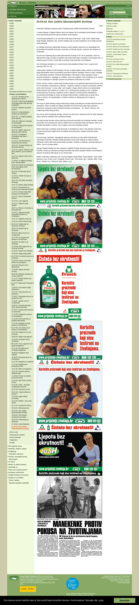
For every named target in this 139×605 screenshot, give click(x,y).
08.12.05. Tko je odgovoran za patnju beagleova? (22, 345)
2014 (12, 55)
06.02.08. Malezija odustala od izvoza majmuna (22, 275)
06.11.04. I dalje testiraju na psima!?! (21, 393)
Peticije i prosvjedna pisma (18, 457)
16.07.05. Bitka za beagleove (22, 369)
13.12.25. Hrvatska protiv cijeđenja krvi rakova (20, 98)
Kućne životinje (93, 2)
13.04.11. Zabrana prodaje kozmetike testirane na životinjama (21, 214)
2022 (12, 34)
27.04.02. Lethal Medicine (20, 424)
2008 (12, 70)
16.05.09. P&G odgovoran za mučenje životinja (22, 247)
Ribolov (86, 2)
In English (128, 5)
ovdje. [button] (101, 600)
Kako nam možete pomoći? (18, 470)
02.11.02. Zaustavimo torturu (21, 405)
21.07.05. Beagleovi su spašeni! (23, 362)
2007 (12, 73)
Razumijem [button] (124, 600)
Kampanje (111, 2)
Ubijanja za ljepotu (112, 23)
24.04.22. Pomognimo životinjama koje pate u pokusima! (19, 136)
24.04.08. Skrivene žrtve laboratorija (20, 266)
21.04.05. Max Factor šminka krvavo (22, 381)
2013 (12, 57)
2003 (12, 84)
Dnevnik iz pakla (111, 26)
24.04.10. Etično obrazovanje (22, 221)
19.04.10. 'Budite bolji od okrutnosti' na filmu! (20, 225)
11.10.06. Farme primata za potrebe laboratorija (21, 320)
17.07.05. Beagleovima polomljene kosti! (19, 365)
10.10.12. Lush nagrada (20, 201)
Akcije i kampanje (15, 21)
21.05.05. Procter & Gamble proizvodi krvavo (21, 377)
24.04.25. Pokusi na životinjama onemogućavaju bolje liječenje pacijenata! (22, 103)
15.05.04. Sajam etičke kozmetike (116, 52)
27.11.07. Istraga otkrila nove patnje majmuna (22, 279)
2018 (12, 44)
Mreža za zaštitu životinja (17, 464)
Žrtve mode (14, 432)
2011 (12, 63)
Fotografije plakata (112, 31)
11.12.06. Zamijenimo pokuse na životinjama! (22, 315)
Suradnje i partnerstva (16, 472)
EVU (31, 582)
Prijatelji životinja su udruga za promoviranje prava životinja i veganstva (119, 8)
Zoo (80, 2)
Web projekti (13, 459)
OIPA (21, 584)
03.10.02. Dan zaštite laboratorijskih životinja (19, 411)
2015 (12, 52)
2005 (12, 78)
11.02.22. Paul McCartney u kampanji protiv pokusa (21, 142)
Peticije (106, 2)
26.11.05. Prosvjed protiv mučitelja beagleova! (20, 349)
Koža (68, 2)
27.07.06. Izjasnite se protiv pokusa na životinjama (21, 324)
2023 (12, 31)
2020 (12, 39)
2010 (12, 65)
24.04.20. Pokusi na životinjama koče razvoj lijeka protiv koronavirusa (22, 167)
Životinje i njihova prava (18, 9)
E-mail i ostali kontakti (124, 582)
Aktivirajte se (13, 467)
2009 (12, 68)
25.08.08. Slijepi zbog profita (21, 253)
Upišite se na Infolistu (16, 478)
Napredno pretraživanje (122, 14)
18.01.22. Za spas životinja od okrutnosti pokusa (22, 146)
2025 (12, 26)
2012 (12, 60)
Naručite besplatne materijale (19, 483)
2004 (12, 81)
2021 (12, 36)
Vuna (72, 2)
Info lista (122, 2)
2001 (12, 89)
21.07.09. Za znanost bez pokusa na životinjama (20, 238)
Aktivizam (13, 16)
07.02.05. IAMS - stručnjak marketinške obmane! (21, 386)
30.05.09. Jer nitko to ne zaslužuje (20, 243)
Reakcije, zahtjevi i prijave (18, 449)
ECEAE (49, 582)
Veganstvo (53, 2)
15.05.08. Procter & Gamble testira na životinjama (21, 261)
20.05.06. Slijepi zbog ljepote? (22, 337)
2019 (12, 42)
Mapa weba (112, 14)
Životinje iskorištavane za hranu (21, 92)
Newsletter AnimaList (16, 454)
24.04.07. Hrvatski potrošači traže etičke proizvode (21, 306)
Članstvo (117, 2)
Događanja (12, 451)
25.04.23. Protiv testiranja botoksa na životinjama (20, 113)
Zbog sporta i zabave (17, 435)
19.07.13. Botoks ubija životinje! (22, 185)
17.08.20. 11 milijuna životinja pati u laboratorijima (22, 161)
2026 (12, 23)
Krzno (64, 2)
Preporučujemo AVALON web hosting (118, 16)
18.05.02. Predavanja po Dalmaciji (117, 73)
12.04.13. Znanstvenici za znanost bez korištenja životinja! (22, 188)
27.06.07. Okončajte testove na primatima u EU (22, 297)
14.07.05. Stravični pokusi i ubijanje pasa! (21, 372)
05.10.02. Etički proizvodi (20, 408)
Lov (83, 2)
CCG (70, 161)
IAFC (53, 582)
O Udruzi (12, 462)
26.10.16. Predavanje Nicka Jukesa (21, 172)
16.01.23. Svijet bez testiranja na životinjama (22, 122)
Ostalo (12, 443)
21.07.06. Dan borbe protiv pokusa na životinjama (21, 329)
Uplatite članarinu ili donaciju (18, 475)
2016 (12, 49)
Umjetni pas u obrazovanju (114, 34)
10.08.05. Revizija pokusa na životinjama (21, 358)
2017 (12, 47)
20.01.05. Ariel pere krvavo (21, 389)
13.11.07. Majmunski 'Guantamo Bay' (23, 284)
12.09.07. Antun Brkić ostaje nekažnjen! (21, 288)
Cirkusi (76, 2)
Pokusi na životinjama (18, 94)
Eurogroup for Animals (40, 582)
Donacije (128, 2)
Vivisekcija (59, 2)
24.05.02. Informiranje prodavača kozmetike (19, 416)
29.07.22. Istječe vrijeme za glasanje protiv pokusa (21, 131)
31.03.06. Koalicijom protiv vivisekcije (21, 340)
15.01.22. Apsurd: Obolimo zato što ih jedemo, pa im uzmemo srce (22, 151)
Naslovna (13, 6)
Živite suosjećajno (16, 13)
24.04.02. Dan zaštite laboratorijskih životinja (20, 427)
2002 (12, 86)
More (101, 26)
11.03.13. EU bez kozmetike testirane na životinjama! (21, 193)
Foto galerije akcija (15, 446)
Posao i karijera (14, 480)
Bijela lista (109, 28)
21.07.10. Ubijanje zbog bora (21, 219)
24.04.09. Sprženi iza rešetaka (22, 251)
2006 (12, 76)
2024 (12, 28)
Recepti (101, 2)
